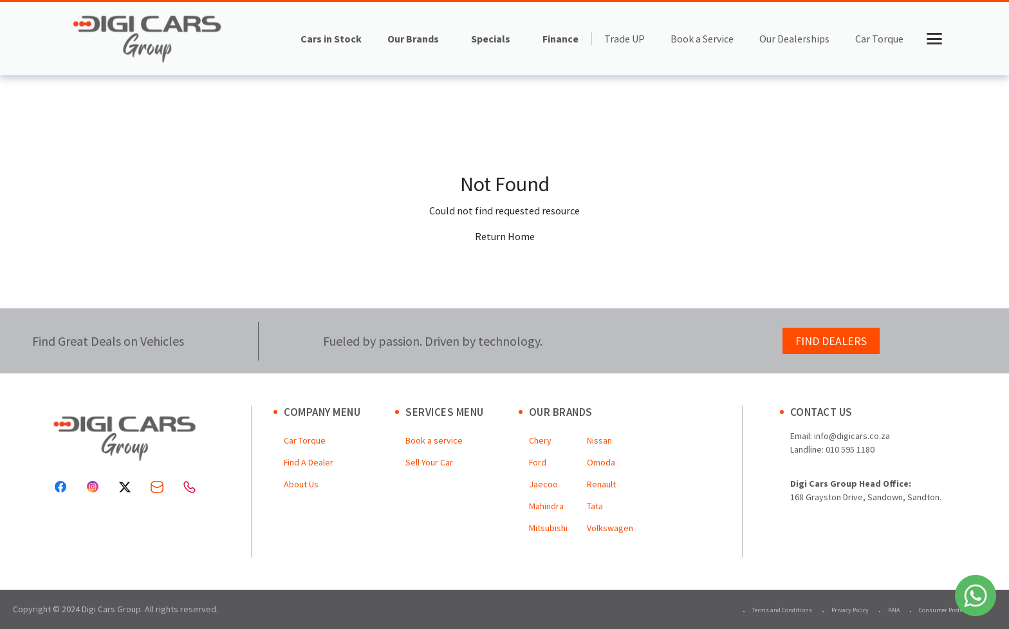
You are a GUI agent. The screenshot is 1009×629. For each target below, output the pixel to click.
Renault (601, 484)
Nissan (599, 440)
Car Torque (879, 38)
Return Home (505, 236)
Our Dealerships (794, 38)
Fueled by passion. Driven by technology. (432, 341)
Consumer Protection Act (952, 610)
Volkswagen (610, 528)
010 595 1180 (850, 449)
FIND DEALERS (831, 340)
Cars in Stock (331, 38)
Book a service (434, 440)
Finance (560, 38)
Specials (490, 38)
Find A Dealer (308, 462)
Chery (540, 440)
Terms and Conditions (782, 610)
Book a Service (702, 38)
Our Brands (413, 38)
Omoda (601, 462)
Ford (537, 462)
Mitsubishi (548, 528)
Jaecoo (543, 484)
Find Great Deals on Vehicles (108, 341)
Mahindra (546, 506)
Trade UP (624, 38)
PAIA (894, 610)
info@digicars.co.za (852, 436)
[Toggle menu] (934, 38)
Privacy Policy (850, 610)
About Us (301, 484)
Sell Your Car (429, 462)
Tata (595, 506)
